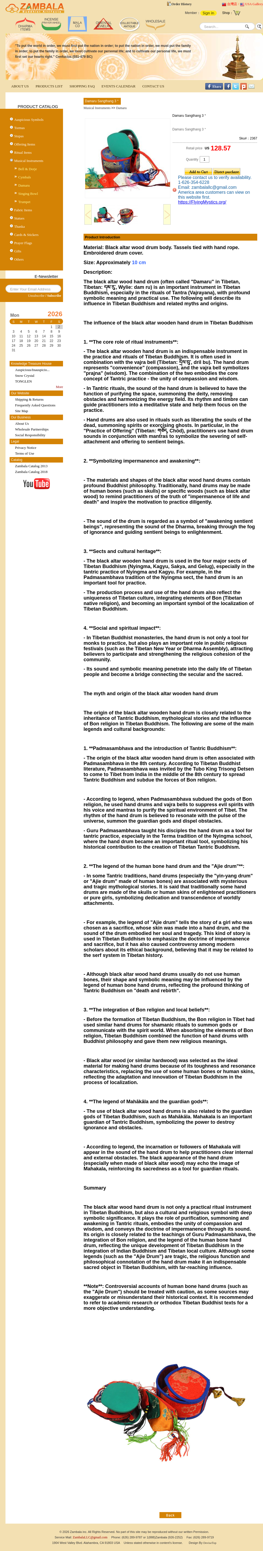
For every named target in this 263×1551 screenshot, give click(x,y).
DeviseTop (209, 1542)
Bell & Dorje (27, 169)
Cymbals (24, 177)
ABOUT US (20, 86)
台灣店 (232, 4)
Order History (181, 4)
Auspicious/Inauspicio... (32, 370)
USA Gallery (254, 4)
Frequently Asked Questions (35, 405)
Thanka (19, 226)
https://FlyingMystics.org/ (202, 202)
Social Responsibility (30, 435)
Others (19, 259)
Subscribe (54, 296)
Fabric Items (23, 210)
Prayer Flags (23, 243)
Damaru (24, 185)
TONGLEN (23, 381)
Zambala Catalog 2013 (31, 466)
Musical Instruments (29, 161)
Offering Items (24, 144)
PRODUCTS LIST (49, 86)
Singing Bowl (28, 194)
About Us (22, 423)
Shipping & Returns (29, 399)
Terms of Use (24, 453)
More (59, 387)
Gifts (17, 251)
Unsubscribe (36, 296)
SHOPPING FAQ (82, 86)
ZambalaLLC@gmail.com (90, 1537)
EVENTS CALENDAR (119, 86)
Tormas (19, 128)
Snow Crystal (24, 376)
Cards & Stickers (26, 235)
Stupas (19, 136)
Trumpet (24, 202)
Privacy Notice (25, 448)
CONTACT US (153, 86)
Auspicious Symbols (29, 120)
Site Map (21, 411)
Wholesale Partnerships (31, 429)
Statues (19, 218)
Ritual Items (23, 152)
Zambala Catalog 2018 (31, 472)
